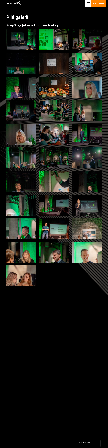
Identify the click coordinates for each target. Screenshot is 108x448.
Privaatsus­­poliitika (83, 442)
